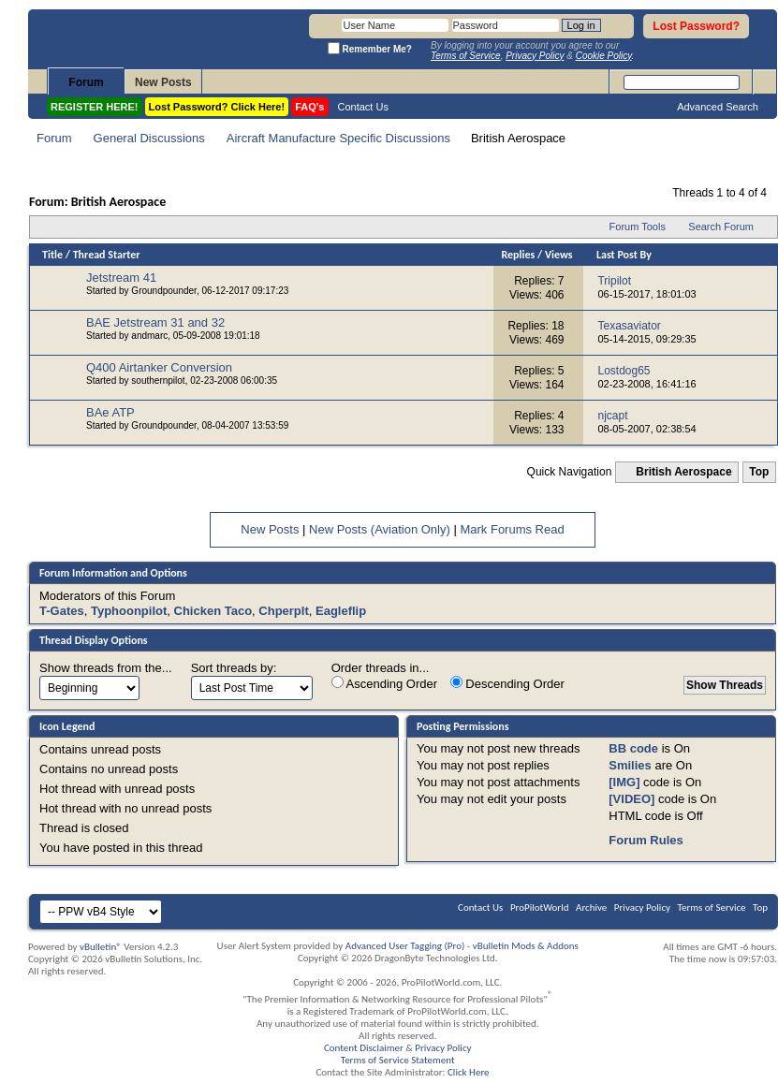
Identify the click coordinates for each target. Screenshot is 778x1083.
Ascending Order (384, 683)
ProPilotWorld (539, 907)
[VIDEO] (631, 799)
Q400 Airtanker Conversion (159, 367)
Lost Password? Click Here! (217, 106)
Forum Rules (646, 840)
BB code (633, 748)
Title (52, 254)
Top (759, 471)
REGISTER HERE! (95, 106)
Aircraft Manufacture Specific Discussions (338, 138)
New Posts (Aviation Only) (379, 529)
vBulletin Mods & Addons (526, 946)
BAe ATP (110, 412)
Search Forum (721, 226)
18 (557, 325)
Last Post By (624, 254)
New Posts (163, 82)
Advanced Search (717, 106)
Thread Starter (106, 254)
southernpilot (157, 380)
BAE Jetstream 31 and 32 (155, 322)
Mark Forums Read (512, 529)
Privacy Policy (642, 907)
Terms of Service (712, 907)
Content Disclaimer (364, 1048)
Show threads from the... (105, 668)
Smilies (630, 765)
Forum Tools (637, 226)
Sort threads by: (234, 668)
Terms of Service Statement (398, 1060)
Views (559, 254)
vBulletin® (101, 947)
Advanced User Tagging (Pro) (405, 946)
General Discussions (149, 138)
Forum (85, 82)
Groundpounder (164, 290)
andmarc (149, 335)
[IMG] (624, 782)
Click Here (469, 1072)
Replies (519, 254)
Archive (591, 907)
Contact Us (363, 106)
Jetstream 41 (121, 278)
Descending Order (507, 683)
